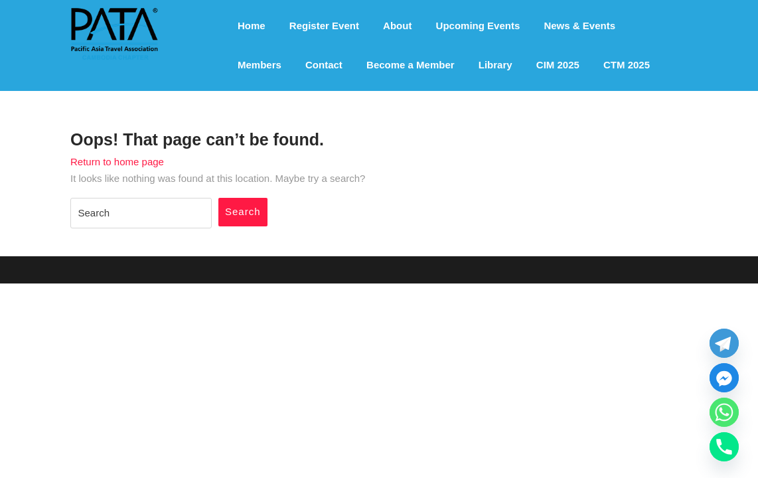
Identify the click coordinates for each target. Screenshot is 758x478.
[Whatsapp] (724, 412)
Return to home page (117, 161)
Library (495, 64)
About (397, 25)
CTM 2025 (626, 64)
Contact (323, 64)
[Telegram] (724, 343)
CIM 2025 (557, 64)
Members (259, 64)
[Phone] (724, 446)
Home (251, 25)
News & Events (579, 25)
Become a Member (410, 64)
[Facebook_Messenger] (724, 377)
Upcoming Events (478, 25)
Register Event (324, 25)
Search (243, 211)
